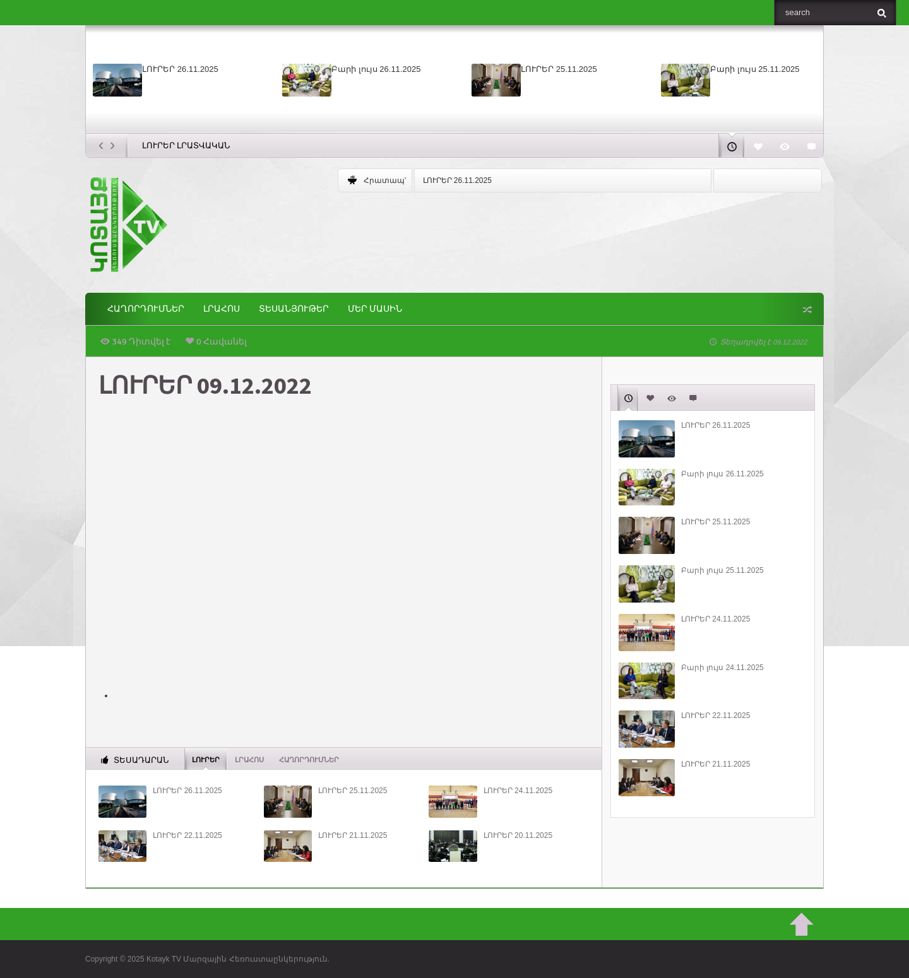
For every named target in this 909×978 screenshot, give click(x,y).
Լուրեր (205, 759)
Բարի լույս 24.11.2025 (722, 667)
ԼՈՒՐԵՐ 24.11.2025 (518, 790)
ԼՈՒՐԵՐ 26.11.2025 (180, 69)
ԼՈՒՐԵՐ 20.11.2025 (518, 835)
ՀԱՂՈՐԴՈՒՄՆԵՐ (145, 308)
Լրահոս (221, 308)
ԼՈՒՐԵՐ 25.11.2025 (559, 69)
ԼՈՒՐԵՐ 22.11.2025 (187, 835)
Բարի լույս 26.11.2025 (375, 69)
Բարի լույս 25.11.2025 (754, 69)
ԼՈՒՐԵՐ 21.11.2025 (352, 835)
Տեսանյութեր (294, 308)
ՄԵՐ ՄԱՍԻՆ (375, 308)
